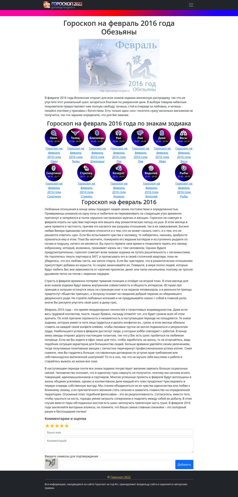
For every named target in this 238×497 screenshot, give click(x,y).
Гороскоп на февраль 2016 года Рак (118, 154)
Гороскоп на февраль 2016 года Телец (75, 154)
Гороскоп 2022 (120, 477)
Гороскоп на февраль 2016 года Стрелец (86, 190)
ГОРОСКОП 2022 (66, 4)
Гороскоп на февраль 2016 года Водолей (151, 190)
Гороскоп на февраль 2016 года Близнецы (97, 154)
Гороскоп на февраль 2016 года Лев (140, 154)
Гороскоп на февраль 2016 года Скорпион (54, 190)
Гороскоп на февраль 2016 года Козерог (118, 190)
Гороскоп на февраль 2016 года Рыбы (184, 190)
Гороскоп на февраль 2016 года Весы (184, 154)
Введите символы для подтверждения (71, 456)
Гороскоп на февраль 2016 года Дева (162, 154)
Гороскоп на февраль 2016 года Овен (54, 154)
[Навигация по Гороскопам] (191, 5)
